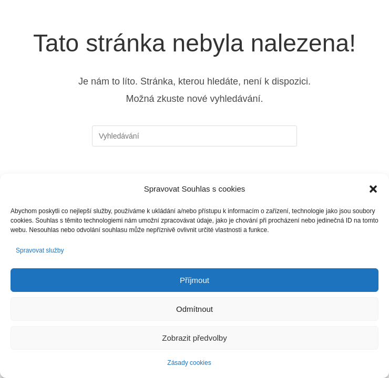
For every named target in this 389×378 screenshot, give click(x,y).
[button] (373, 189)
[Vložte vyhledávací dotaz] (194, 135)
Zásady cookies (189, 362)
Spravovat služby (40, 250)
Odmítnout (194, 308)
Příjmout (194, 280)
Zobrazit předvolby (194, 337)
